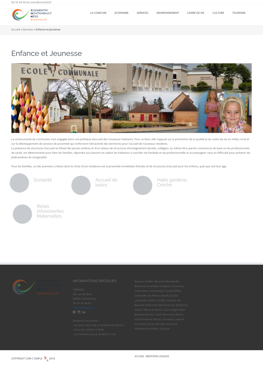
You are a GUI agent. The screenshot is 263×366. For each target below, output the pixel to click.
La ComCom (98, 13)
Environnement (168, 13)
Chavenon (177, 286)
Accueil (15, 29)
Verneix (160, 324)
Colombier (141, 291)
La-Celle (160, 300)
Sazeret (179, 319)
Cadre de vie (195, 13)
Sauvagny (168, 319)
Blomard (140, 286)
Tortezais (140, 324)
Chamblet (152, 286)
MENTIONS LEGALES (157, 356)
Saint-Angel (171, 310)
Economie (122, 13)
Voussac (165, 328)
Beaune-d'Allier (144, 281)
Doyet (164, 295)
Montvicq (182, 305)
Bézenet (160, 281)
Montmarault (167, 305)
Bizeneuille (172, 281)
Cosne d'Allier (172, 291)
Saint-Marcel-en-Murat (169, 314)
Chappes (164, 286)
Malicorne (151, 305)
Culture (218, 13)
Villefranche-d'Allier (147, 328)
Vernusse (172, 324)
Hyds (151, 300)
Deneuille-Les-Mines (147, 295)
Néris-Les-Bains (153, 310)
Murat (138, 310)
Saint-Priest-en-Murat (148, 319)
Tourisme (239, 13)
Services (142, 13)
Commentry (156, 291)
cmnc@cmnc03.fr (41, 2)
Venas (150, 324)
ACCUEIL (139, 356)
